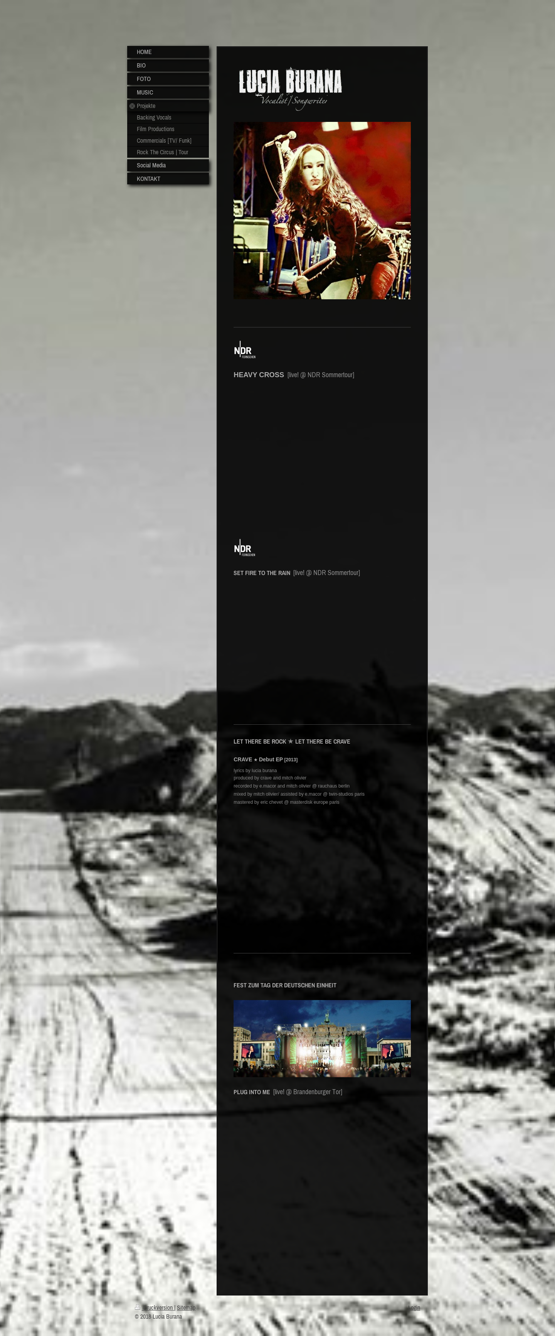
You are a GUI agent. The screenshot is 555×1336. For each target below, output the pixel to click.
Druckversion (154, 1307)
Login (414, 1307)
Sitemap (186, 1307)
